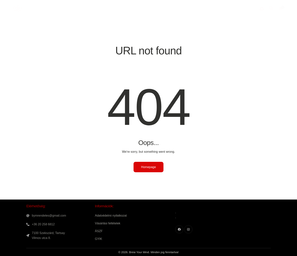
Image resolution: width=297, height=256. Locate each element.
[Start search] (271, 7)
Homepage (148, 167)
